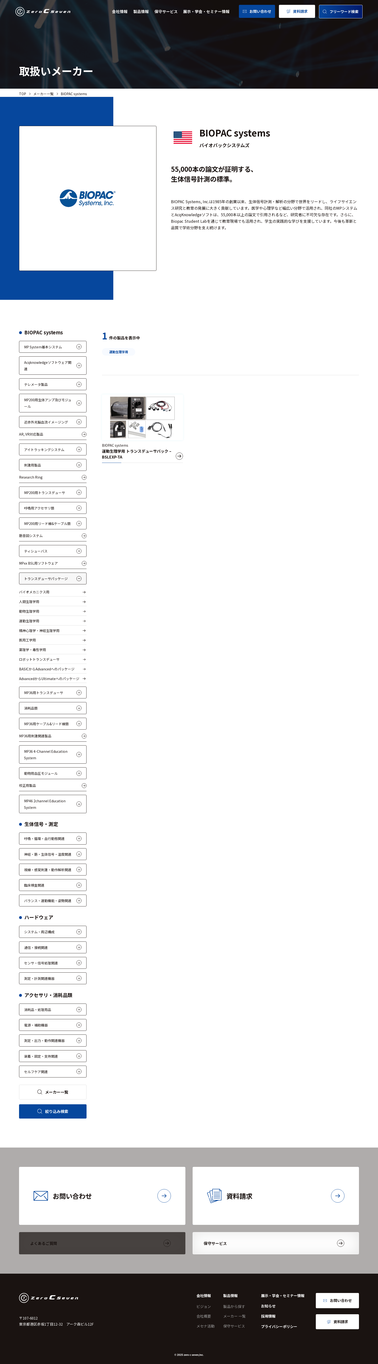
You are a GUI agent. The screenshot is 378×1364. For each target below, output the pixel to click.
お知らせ (268, 1305)
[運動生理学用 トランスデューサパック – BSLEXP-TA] (142, 429)
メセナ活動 (205, 1325)
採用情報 (268, 1316)
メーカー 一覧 (234, 1316)
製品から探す (234, 1306)
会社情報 (120, 11)
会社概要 (203, 1316)
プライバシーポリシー (279, 1326)
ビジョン (203, 1306)
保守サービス (166, 11)
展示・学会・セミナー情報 (206, 11)
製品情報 (141, 11)
